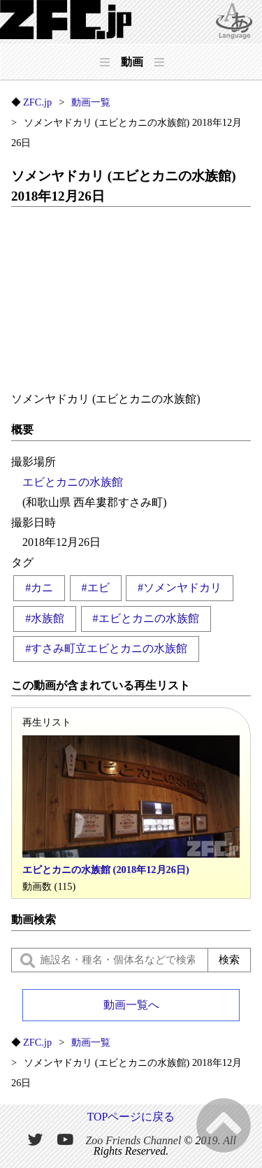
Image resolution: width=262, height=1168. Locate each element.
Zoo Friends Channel (133, 1140)
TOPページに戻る (131, 1117)
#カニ (39, 587)
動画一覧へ (131, 1005)
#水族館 (44, 618)
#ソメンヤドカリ (179, 587)
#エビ (96, 587)
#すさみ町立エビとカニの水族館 (106, 648)
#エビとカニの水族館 (146, 618)
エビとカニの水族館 (72, 482)
